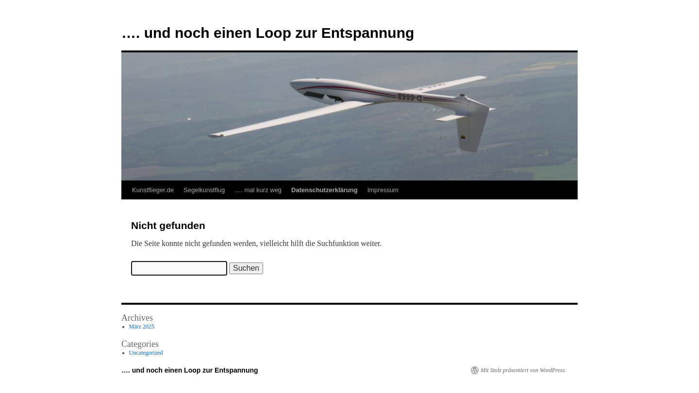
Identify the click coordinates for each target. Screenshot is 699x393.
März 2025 (141, 326)
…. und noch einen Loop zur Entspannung (267, 33)
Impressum (383, 190)
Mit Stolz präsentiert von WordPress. (523, 370)
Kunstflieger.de (153, 190)
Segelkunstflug (204, 190)
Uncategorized (146, 352)
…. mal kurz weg (258, 190)
